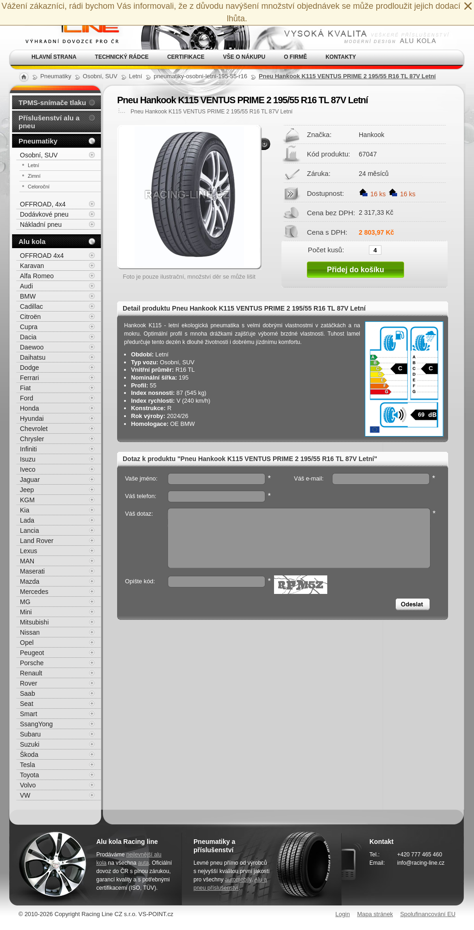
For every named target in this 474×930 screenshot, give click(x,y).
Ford (26, 398)
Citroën (30, 316)
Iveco (27, 469)
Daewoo (32, 347)
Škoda (29, 754)
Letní (33, 165)
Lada (27, 520)
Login (343, 914)
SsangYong (36, 724)
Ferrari (29, 377)
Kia (24, 510)
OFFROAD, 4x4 (43, 204)
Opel (27, 642)
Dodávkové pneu (44, 214)
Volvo (28, 785)
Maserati (32, 571)
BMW (28, 296)
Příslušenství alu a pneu (49, 122)
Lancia (29, 530)
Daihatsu (32, 357)
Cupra (28, 327)
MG (25, 601)
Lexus (28, 551)
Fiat (25, 388)
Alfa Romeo (37, 276)
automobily (238, 879)
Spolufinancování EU (427, 914)
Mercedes (34, 591)
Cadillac (31, 306)
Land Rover (36, 540)
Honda (29, 408)
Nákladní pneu (41, 224)
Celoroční (39, 186)
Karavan (32, 265)
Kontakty (340, 57)
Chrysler (32, 439)
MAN (27, 561)
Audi (26, 286)
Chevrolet (34, 428)
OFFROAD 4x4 (42, 255)
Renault (31, 673)
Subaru (30, 734)
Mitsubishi (34, 622)
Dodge (29, 367)
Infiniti (28, 449)
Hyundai (32, 418)
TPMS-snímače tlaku (52, 102)
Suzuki (29, 744)
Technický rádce (122, 57)
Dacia (28, 337)
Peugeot (32, 652)
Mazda (29, 581)
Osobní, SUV (39, 155)
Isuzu (27, 459)
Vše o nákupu (244, 57)
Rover (28, 683)
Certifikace (186, 57)
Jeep (27, 489)
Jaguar (30, 479)
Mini (26, 612)
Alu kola (32, 241)
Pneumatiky (38, 141)
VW (25, 795)
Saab (27, 693)
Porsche (32, 663)
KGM (27, 500)
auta (143, 863)
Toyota (29, 775)
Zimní (34, 176)
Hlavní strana (53, 57)
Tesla (27, 764)
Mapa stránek (375, 914)
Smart (28, 714)
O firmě (295, 57)
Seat (26, 703)
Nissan (30, 632)
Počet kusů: (326, 249)
